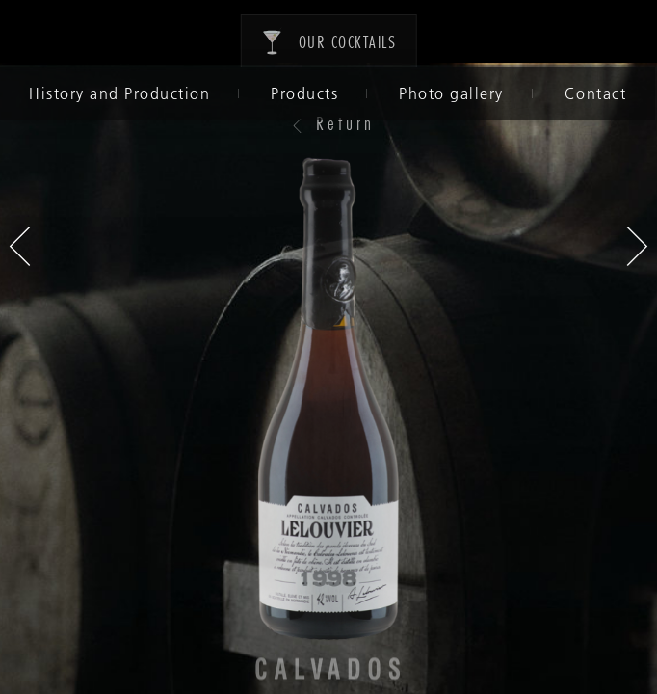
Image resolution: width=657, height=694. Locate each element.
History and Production (117, 93)
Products (302, 93)
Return (332, 122)
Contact (594, 93)
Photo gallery (449, 93)
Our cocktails (329, 41)
